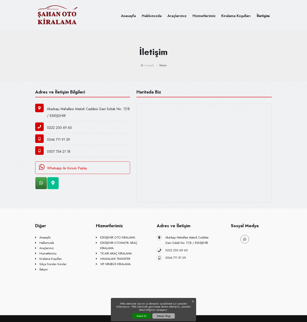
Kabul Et (141, 316)
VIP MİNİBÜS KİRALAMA (113, 264)
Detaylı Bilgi (164, 316)
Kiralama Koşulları (236, 15)
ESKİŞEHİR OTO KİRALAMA (115, 237)
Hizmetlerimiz (204, 15)
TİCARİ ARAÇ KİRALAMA (114, 253)
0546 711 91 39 (171, 257)
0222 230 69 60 (172, 250)
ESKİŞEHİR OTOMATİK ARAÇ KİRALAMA (117, 245)
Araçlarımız (177, 15)
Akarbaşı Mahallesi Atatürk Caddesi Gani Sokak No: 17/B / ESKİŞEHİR (183, 240)
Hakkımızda (152, 15)
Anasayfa (128, 15)
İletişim (263, 15)
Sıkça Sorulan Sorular (51, 264)
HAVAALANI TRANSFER (113, 259)
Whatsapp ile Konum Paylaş (62, 167)
